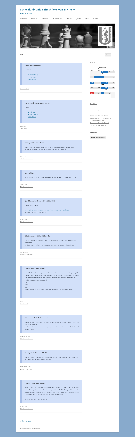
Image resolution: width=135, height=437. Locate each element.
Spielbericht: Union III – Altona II (99, 123)
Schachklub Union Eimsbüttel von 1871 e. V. (48, 9)
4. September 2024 (25, 367)
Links (87, 19)
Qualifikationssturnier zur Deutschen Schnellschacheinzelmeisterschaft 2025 (47, 210)
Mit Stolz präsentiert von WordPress (30, 428)
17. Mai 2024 (23, 406)
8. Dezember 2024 (25, 336)
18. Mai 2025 (23, 219)
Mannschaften (57, 19)
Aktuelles (34, 19)
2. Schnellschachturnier (32, 66)
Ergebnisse (32, 112)
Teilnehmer (32, 79)
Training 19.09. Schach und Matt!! (36, 353)
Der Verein (45, 19)
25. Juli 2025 (23, 126)
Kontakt (95, 19)
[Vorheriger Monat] (92, 68)
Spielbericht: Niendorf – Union (99, 116)
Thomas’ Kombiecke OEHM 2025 (99, 125)
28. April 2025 (24, 252)
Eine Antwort (24, 304)
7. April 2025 (23, 301)
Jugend (79, 19)
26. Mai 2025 (23, 184)
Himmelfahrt (29, 173)
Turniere (69, 19)
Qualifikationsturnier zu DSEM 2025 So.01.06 (40, 201)
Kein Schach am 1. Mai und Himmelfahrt (38, 236)
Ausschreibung (33, 75)
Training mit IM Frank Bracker (35, 143)
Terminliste (93, 104)
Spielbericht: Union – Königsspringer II (101, 118)
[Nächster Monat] (113, 68)
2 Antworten (23, 129)
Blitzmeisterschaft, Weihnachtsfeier (37, 318)
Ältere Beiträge (26, 421)
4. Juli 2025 (23, 156)
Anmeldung (32, 77)
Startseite (23, 19)
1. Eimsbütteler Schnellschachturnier (37, 103)
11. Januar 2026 (24, 89)
